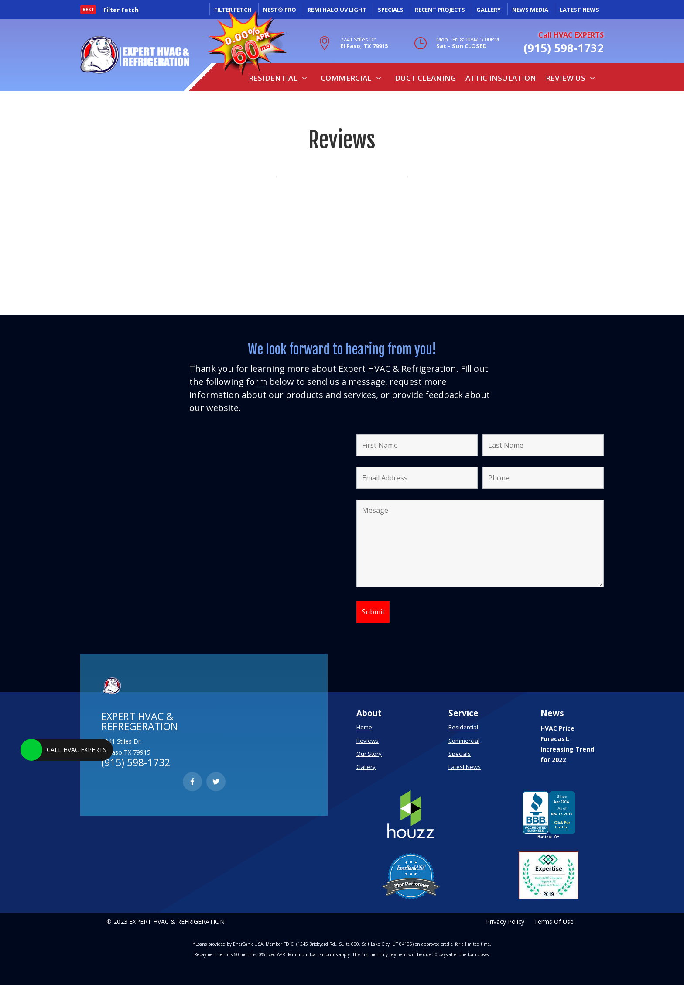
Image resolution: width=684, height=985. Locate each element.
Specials (459, 754)
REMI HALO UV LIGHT (337, 10)
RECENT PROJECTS (440, 10)
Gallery (366, 767)
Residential (273, 78)
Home (364, 727)
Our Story (369, 754)
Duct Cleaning (425, 78)
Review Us (565, 78)
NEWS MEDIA (530, 10)
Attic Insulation (500, 78)
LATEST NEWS (579, 10)
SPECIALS (391, 10)
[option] (125, 10)
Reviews (367, 741)
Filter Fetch (121, 10)
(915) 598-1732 (563, 48)
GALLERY (488, 10)
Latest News (464, 767)
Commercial (346, 78)
